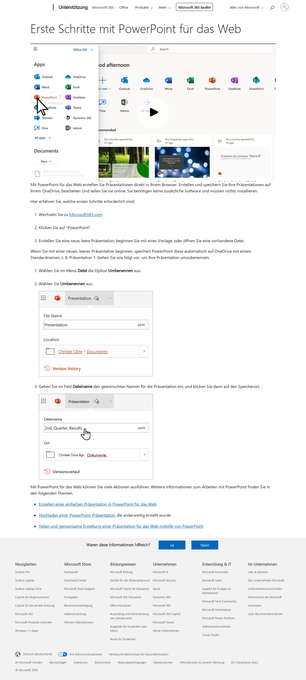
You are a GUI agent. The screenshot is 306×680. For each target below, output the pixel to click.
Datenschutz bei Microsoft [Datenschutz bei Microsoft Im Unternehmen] (265, 597)
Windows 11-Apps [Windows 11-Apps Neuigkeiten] (26, 631)
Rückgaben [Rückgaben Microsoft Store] (71, 597)
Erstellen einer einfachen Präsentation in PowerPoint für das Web (98, 504)
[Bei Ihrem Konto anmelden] (284, 7)
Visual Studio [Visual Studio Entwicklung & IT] (210, 635)
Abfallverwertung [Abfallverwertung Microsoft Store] (75, 614)
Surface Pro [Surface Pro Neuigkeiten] (22, 572)
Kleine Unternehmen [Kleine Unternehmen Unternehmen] (166, 631)
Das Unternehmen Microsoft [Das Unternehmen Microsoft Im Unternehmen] (266, 580)
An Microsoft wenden (28, 662)
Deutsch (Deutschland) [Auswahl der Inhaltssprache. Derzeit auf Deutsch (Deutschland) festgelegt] (37, 654)
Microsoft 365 (103, 7)
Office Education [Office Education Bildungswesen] (120, 605)
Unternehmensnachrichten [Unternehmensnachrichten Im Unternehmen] (265, 589)
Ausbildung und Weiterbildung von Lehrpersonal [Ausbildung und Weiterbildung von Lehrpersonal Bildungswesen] (129, 616)
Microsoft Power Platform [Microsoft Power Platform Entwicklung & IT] (218, 618)
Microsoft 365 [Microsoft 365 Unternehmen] (161, 605)
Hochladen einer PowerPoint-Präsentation (77, 515)
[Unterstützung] (72, 7)
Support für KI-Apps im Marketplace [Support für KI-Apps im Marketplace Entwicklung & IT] (216, 591)
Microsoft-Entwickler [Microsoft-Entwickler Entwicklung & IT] (215, 572)
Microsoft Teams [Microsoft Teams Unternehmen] (163, 622)
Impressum (81, 662)
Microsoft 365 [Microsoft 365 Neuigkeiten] (24, 614)
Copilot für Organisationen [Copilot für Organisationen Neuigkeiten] (32, 597)
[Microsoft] (33, 7)
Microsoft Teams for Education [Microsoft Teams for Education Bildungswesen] (129, 589)
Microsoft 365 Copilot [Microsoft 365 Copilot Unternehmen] (166, 614)
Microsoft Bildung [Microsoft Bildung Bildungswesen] (121, 572)
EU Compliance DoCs (244, 662)
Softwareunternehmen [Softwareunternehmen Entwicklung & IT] (216, 626)
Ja (172, 545)
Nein (205, 545)
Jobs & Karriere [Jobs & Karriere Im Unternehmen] (258, 572)
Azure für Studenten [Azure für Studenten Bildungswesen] (123, 639)
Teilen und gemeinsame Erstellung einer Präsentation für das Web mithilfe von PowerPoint (121, 526)
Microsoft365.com (85, 214)
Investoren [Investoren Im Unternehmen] (254, 605)
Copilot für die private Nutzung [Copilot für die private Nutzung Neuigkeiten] (35, 605)
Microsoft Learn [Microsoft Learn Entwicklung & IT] (212, 580)
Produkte (142, 7)
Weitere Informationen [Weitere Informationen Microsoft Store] (78, 622)
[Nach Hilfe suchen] (272, 7)
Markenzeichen (163, 662)
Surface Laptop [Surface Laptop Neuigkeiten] (24, 580)
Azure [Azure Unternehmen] (156, 589)
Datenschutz (103, 662)
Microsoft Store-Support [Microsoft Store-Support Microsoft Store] (79, 589)
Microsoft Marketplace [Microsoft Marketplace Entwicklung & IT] (216, 610)
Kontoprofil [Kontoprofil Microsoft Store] (71, 572)
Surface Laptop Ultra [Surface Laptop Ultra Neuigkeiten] (28, 589)
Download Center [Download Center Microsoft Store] (75, 580)
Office (123, 7)
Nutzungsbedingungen (132, 662)
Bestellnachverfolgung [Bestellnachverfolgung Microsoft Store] (78, 605)
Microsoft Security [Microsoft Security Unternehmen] (164, 580)
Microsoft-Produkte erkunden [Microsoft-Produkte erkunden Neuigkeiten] (33, 622)
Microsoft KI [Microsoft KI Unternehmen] (160, 572)
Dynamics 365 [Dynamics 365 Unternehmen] (162, 597)
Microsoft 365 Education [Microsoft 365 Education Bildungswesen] (125, 597)
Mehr (163, 7)
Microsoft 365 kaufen (194, 7)
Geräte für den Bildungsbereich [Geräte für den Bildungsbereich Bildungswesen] (130, 580)
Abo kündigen (58, 662)
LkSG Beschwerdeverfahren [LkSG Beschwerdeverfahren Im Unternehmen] (265, 614)
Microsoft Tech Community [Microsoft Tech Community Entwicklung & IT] (219, 601)
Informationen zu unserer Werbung (202, 662)
